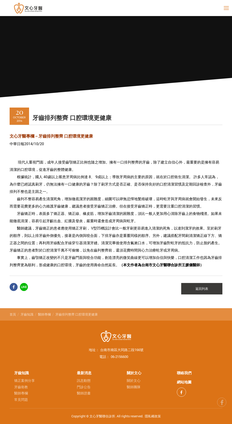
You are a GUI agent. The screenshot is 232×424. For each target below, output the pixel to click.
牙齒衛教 (21, 387)
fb (221, 401)
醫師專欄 (44, 314)
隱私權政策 (153, 416)
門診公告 (84, 387)
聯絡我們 (184, 372)
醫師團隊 (133, 387)
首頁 (13, 314)
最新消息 (84, 372)
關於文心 (134, 372)
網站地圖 (184, 382)
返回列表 (201, 289)
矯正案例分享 (24, 380)
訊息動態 (84, 380)
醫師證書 (84, 393)
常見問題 (21, 399)
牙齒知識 (27, 314)
